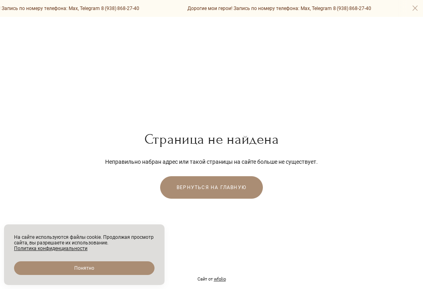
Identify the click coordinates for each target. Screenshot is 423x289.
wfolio (220, 279)
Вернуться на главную (211, 187)
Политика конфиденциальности (50, 248)
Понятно (84, 268)
